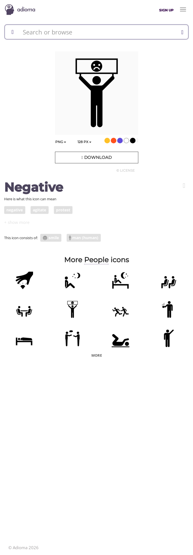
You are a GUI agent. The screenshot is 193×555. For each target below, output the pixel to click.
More (96, 355)
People (96, 260)
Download (96, 157)
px (84, 142)
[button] (184, 185)
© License (125, 170)
